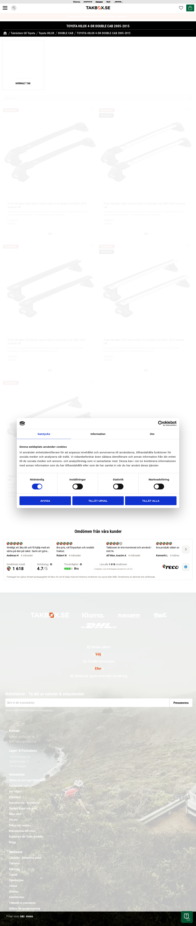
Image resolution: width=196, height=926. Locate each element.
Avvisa (45, 500)
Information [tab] (98, 433)
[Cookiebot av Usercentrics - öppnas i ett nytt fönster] (161, 423)
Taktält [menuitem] (13, 874)
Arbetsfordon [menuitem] (16, 897)
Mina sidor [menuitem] (15, 814)
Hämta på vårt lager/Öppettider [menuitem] (27, 780)
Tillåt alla (150, 500)
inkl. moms (26, 916)
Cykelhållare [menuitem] (16, 880)
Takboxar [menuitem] (14, 863)
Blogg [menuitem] (12, 842)
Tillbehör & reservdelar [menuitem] (22, 903)
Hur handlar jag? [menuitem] (18, 786)
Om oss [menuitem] (13, 819)
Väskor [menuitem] (13, 886)
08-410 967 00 (26, 737)
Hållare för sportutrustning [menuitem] (24, 908)
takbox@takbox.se (25, 741)
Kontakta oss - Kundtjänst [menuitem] (24, 803)
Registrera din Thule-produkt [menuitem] (26, 836)
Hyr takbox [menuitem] (15, 791)
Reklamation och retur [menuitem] (22, 831)
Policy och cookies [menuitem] (20, 825)
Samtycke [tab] (44, 433)
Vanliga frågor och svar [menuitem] (22, 808)
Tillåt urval (98, 500)
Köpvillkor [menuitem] (15, 797)
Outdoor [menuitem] (13, 891)
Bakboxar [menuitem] (14, 869)
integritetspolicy (48, 710)
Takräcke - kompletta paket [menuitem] (25, 857)
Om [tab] (152, 433)
